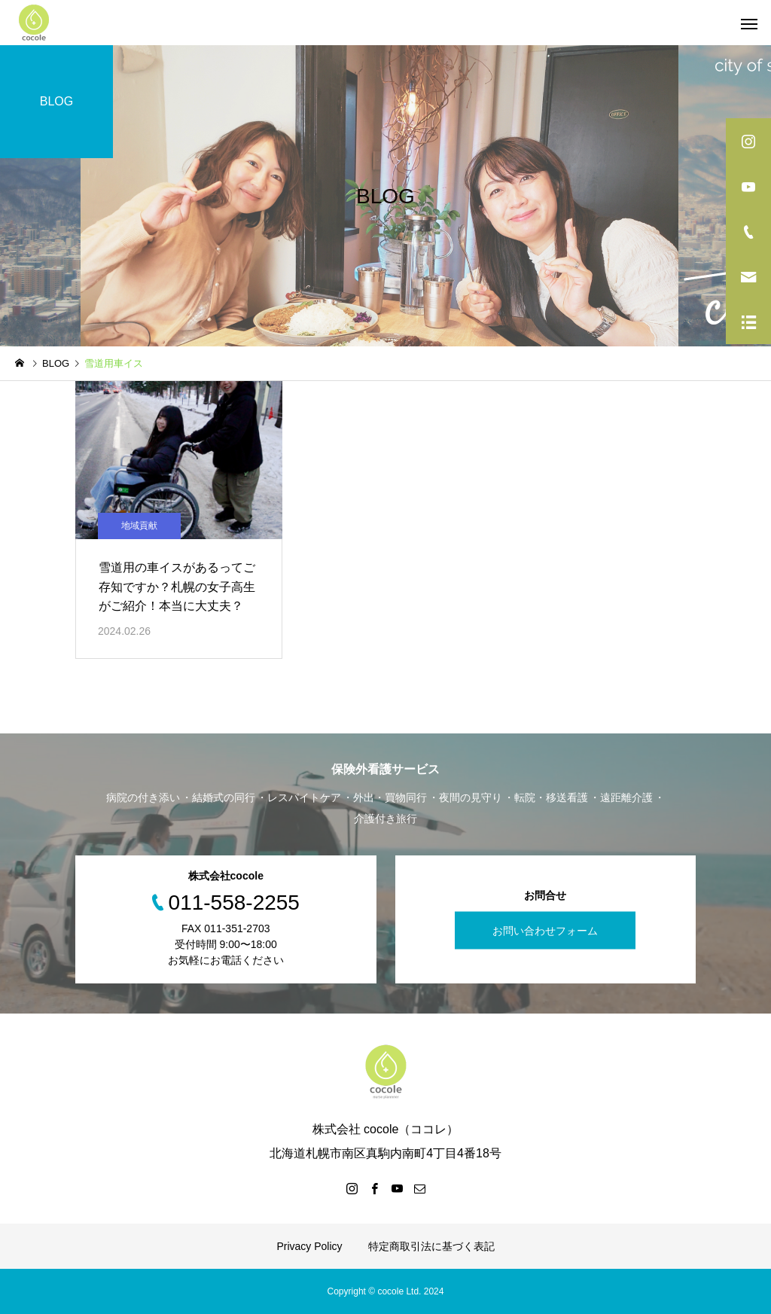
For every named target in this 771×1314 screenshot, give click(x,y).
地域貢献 (139, 525)
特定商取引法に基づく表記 (431, 1246)
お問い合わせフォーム (545, 931)
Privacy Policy (309, 1246)
